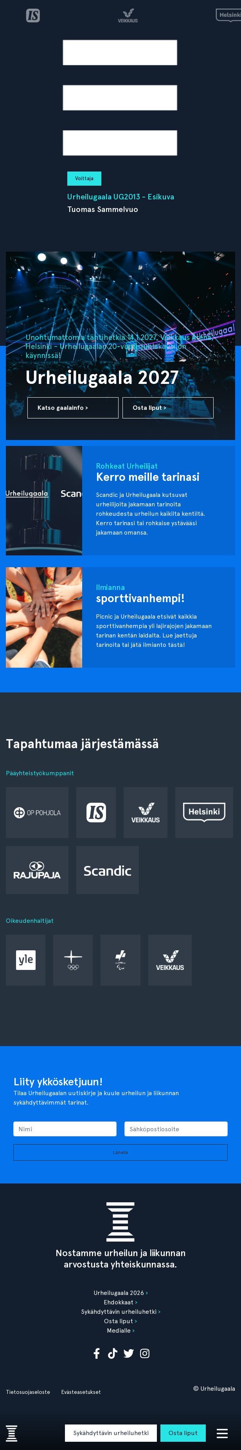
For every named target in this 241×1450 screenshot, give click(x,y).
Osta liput (183, 1433)
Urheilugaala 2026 (119, 1293)
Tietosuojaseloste (28, 1392)
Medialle (119, 1330)
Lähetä (120, 1152)
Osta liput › (149, 407)
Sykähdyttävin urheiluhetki (111, 1433)
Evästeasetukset (81, 1392)
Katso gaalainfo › (63, 407)
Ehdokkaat (118, 1302)
